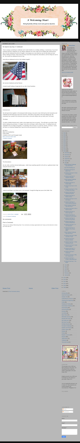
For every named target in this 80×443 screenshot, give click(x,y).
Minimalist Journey (66, 316)
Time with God (65, 342)
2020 (64, 141)
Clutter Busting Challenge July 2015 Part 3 (70, 180)
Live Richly (64, 313)
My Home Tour (65, 322)
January (66, 275)
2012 (64, 281)
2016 (64, 149)
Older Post (55, 288)
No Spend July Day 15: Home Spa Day (69, 212)
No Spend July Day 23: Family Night (69, 183)
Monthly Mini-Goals (66, 318)
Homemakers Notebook (67, 305)
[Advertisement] (30, 274)
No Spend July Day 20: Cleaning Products (69, 193)
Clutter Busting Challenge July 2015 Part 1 (70, 233)
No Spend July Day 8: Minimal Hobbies (69, 239)
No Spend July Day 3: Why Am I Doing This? (70, 255)
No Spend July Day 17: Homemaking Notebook (70, 202)
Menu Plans (64, 314)
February (67, 272)
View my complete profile (67, 72)
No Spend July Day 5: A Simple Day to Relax (69, 249)
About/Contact (12, 40)
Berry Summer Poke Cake (9, 136)
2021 (64, 139)
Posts (64, 409)
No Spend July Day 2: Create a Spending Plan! (70, 258)
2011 (64, 283)
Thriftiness (64, 340)
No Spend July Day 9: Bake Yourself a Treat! (70, 236)
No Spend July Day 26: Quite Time (69, 170)
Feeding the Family (66, 304)
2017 (64, 147)
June (66, 265)
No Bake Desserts (66, 324)
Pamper (63, 331)
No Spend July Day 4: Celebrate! (69, 252)
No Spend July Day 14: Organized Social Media (70, 215)
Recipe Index (22, 40)
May (66, 267)
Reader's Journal (65, 334)
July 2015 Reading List (69, 167)
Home (4, 40)
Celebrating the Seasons (67, 298)
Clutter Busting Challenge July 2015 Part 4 (70, 165)
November (67, 154)
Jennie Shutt (72, 45)
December (67, 152)
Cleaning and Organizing (67, 300)
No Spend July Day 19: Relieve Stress (69, 196)
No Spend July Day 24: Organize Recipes (69, 177)
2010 (64, 285)
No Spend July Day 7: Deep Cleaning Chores (70, 242)
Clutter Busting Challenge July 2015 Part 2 (70, 206)
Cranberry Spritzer (7, 138)
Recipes (63, 336)
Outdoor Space (65, 329)
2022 (64, 137)
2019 (64, 143)
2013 (64, 279)
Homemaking (65, 307)
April (66, 269)
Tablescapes (64, 338)
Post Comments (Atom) (14, 291)
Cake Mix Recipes (66, 295)
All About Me (65, 293)
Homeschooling (65, 309)
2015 (64, 151)
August (66, 160)
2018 (64, 145)
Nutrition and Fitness (66, 327)
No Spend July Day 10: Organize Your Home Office (69, 229)
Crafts (63, 302)
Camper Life (64, 296)
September (67, 158)
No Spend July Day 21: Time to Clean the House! (70, 189)
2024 (64, 133)
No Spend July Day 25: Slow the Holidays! (70, 173)
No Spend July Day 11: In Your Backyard (70, 225)
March (66, 271)
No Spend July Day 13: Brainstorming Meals (69, 218)
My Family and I (65, 320)
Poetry (63, 333)
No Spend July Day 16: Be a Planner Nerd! (70, 209)
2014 (64, 277)
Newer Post (6, 288)
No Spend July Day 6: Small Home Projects (70, 246)
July (66, 162)
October (66, 156)
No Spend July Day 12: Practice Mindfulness (69, 222)
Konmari (64, 311)
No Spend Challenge (11, 216)
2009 (64, 287)
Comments (66, 411)
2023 (64, 135)
